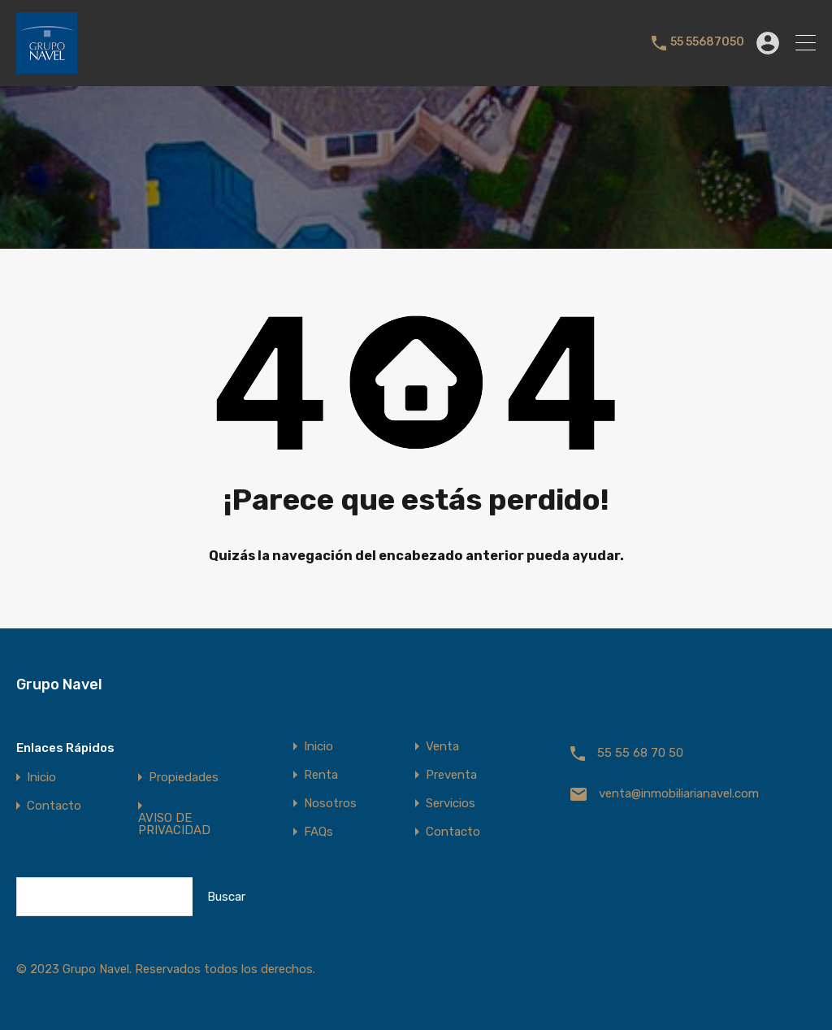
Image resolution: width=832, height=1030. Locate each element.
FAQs (318, 832)
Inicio (41, 777)
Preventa (451, 775)
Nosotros (330, 803)
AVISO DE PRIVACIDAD (174, 824)
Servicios (450, 803)
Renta (321, 775)
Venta (442, 747)
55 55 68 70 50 (640, 752)
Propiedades (184, 777)
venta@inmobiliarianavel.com (679, 793)
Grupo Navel (59, 684)
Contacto (54, 806)
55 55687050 (707, 42)
